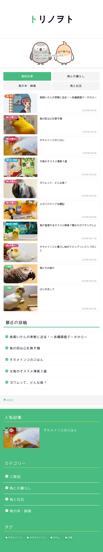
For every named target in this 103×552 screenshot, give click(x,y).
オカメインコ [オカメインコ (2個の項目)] (15, 537)
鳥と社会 (76, 86)
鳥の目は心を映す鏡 (25, 348)
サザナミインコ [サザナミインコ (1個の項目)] (37, 537)
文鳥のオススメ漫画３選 (28, 371)
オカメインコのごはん (26, 359)
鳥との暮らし (76, 76)
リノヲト (51, 19)
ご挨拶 (15, 476)
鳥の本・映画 (27, 86)
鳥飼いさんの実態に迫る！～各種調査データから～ (48, 337)
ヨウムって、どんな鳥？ (28, 382)
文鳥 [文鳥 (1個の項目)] (70, 537)
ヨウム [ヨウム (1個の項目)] (56, 537)
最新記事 (27, 76)
